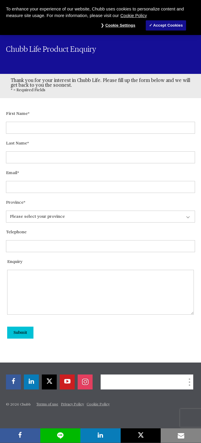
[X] (49, 382)
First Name (17, 114)
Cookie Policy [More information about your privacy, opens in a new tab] (133, 15)
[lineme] (60, 435)
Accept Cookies (168, 25)
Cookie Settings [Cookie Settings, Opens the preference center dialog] (120, 25)
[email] (181, 435)
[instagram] (85, 382)
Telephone (16, 232)
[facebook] (13, 382)
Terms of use (47, 404)
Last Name (16, 143)
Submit (20, 333)
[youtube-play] (67, 382)
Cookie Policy (98, 404)
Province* (15, 202)
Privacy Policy (72, 404)
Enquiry (14, 262)
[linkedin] (31, 382)
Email (11, 173)
